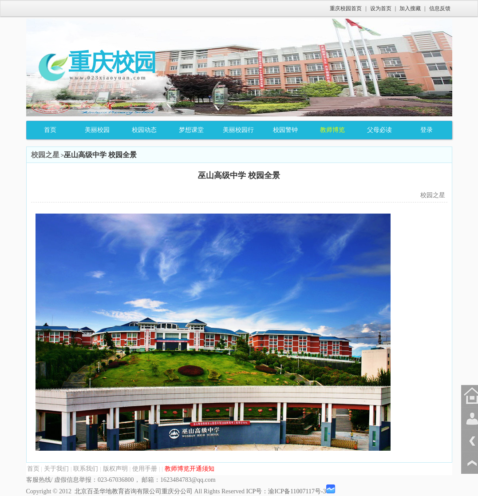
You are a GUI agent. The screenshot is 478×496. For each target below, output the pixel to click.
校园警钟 (285, 130)
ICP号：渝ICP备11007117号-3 (286, 491)
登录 (426, 130)
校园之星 (45, 155)
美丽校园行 (238, 130)
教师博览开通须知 (189, 468)
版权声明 (115, 468)
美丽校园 (97, 130)
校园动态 (144, 130)
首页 (50, 130)
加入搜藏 (410, 8)
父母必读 (379, 130)
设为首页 (380, 8)
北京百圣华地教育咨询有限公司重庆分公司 (134, 491)
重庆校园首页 (346, 8)
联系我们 (85, 468)
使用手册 (144, 468)
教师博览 (332, 130)
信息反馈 (439, 8)
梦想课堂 (191, 130)
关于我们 (56, 468)
